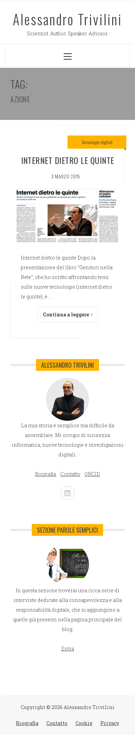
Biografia (27, 723)
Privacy (109, 723)
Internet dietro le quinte (67, 160)
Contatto (57, 723)
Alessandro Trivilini (67, 19)
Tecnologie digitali (97, 142)
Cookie (83, 723)
